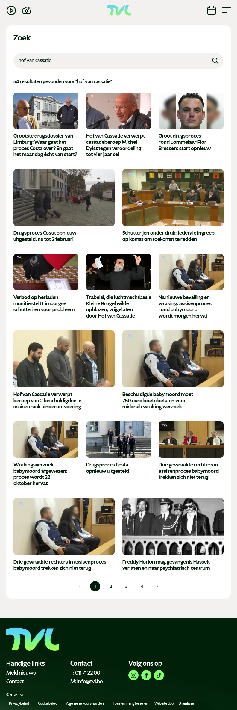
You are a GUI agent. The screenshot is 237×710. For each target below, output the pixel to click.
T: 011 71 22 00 (85, 672)
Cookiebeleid (47, 703)
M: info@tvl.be (86, 681)
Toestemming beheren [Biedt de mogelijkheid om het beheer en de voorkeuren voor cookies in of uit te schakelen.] (130, 703)
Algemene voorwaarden (85, 703)
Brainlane (186, 703)
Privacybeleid (19, 703)
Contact (15, 681)
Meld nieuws (21, 672)
